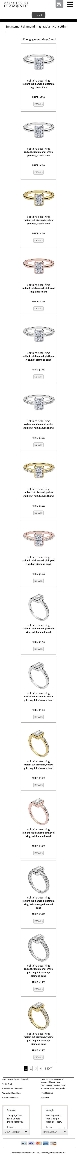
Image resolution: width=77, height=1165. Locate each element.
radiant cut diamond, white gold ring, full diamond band (38, 697)
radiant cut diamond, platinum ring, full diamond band (38, 629)
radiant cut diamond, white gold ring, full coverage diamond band (38, 971)
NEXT (48, 1068)
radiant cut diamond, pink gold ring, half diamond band (38, 560)
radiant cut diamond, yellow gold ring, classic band (38, 220)
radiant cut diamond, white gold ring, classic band (38, 152)
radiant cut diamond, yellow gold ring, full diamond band (38, 765)
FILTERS (38, 14)
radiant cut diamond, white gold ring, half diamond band (38, 424)
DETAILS (38, 104)
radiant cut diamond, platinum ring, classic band (38, 84)
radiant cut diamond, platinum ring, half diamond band (38, 356)
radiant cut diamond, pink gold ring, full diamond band (38, 833)
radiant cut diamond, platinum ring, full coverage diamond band (38, 902)
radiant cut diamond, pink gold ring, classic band (38, 288)
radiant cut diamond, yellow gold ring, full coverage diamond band (38, 1039)
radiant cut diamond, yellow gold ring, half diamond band (38, 492)
